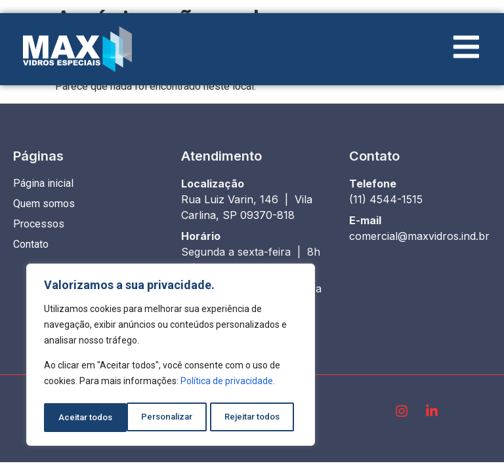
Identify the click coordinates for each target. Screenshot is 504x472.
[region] (170, 356)
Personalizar (83, 417)
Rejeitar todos (169, 417)
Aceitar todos (257, 417)
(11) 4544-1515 (386, 199)
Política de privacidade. (227, 385)
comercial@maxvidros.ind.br (419, 236)
